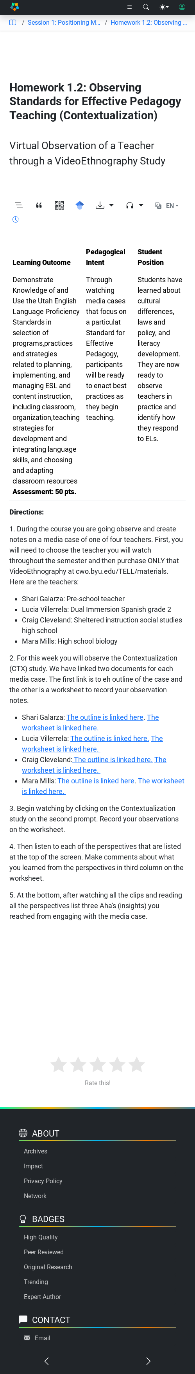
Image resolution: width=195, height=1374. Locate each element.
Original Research (48, 1267)
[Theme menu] (164, 7)
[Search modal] (146, 7)
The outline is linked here (104, 717)
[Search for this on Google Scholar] (79, 206)
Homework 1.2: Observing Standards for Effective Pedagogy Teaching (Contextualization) (150, 22)
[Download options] (105, 206)
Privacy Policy (43, 1181)
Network (35, 1196)
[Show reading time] (15, 219)
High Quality (41, 1237)
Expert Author (42, 1297)
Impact (33, 1166)
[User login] (182, 7)
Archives (35, 1151)
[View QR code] (59, 206)
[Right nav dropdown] (130, 7)
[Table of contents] (12, 22)
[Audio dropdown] (134, 206)
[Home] (14, 7)
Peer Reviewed (44, 1252)
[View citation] (39, 206)
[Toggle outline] (18, 206)
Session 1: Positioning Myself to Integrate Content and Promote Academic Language (65, 22)
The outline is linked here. (109, 738)
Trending (36, 1282)
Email (42, 1338)
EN (170, 206)
